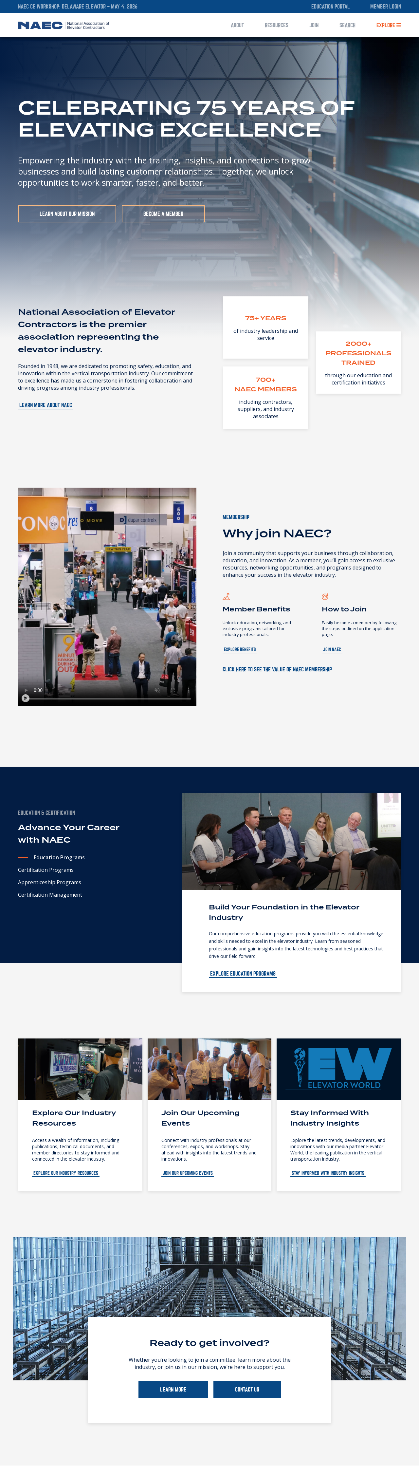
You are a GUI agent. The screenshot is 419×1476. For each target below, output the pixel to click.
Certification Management (50, 894)
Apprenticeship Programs (49, 882)
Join (314, 25)
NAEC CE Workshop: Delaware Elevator (62, 6)
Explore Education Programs (243, 973)
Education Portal (330, 6)
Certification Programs (46, 869)
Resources (276, 25)
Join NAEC (332, 649)
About (237, 25)
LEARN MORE (173, 1389)
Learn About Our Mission (67, 214)
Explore (388, 25)
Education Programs (59, 857)
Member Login (385, 6)
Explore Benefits (240, 649)
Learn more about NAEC (45, 405)
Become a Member (163, 214)
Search (347, 25)
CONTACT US (247, 1389)
